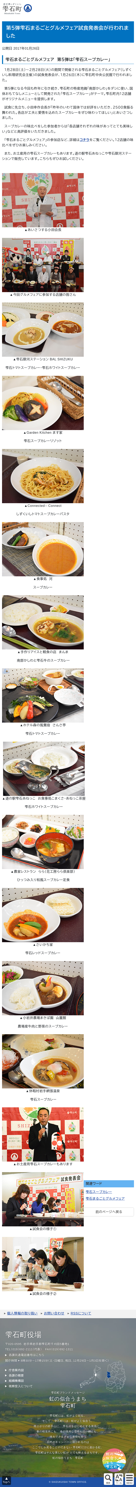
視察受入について (21, 1386)
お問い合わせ (54, 1313)
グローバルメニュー (129, 1479)
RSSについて (81, 1313)
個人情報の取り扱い (22, 1313)
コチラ (85, 140)
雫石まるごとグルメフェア (105, 1198)
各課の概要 (16, 1375)
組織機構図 (16, 1380)
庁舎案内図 (16, 1370)
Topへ (6, 1482)
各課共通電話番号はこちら (26, 1355)
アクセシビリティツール (118, 1479)
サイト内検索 (108, 1479)
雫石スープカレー (99, 1192)
